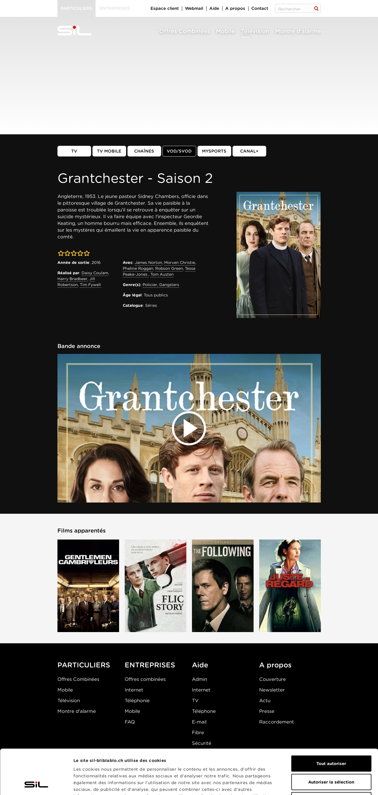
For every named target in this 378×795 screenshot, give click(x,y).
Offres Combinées (184, 31)
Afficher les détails (315, 784)
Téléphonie (137, 700)
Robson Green (169, 268)
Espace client (164, 8)
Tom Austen (162, 274)
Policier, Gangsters (161, 284)
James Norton (148, 262)
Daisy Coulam (95, 273)
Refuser (331, 758)
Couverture (272, 679)
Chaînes (144, 151)
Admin (199, 679)
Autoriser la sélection (331, 740)
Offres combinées (145, 679)
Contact (259, 8)
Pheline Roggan (138, 268)
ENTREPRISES (150, 665)
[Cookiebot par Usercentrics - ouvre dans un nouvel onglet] (36, 784)
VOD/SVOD (179, 151)
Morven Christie (179, 262)
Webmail (194, 8)
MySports (214, 151)
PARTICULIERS (83, 665)
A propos (235, 8)
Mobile (225, 31)
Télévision (255, 31)
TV (74, 151)
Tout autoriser (331, 721)
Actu (264, 700)
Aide (214, 8)
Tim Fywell (90, 284)
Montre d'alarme (298, 31)
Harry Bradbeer (72, 278)
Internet (134, 690)
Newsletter (272, 690)
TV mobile (109, 151)
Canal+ (249, 151)
